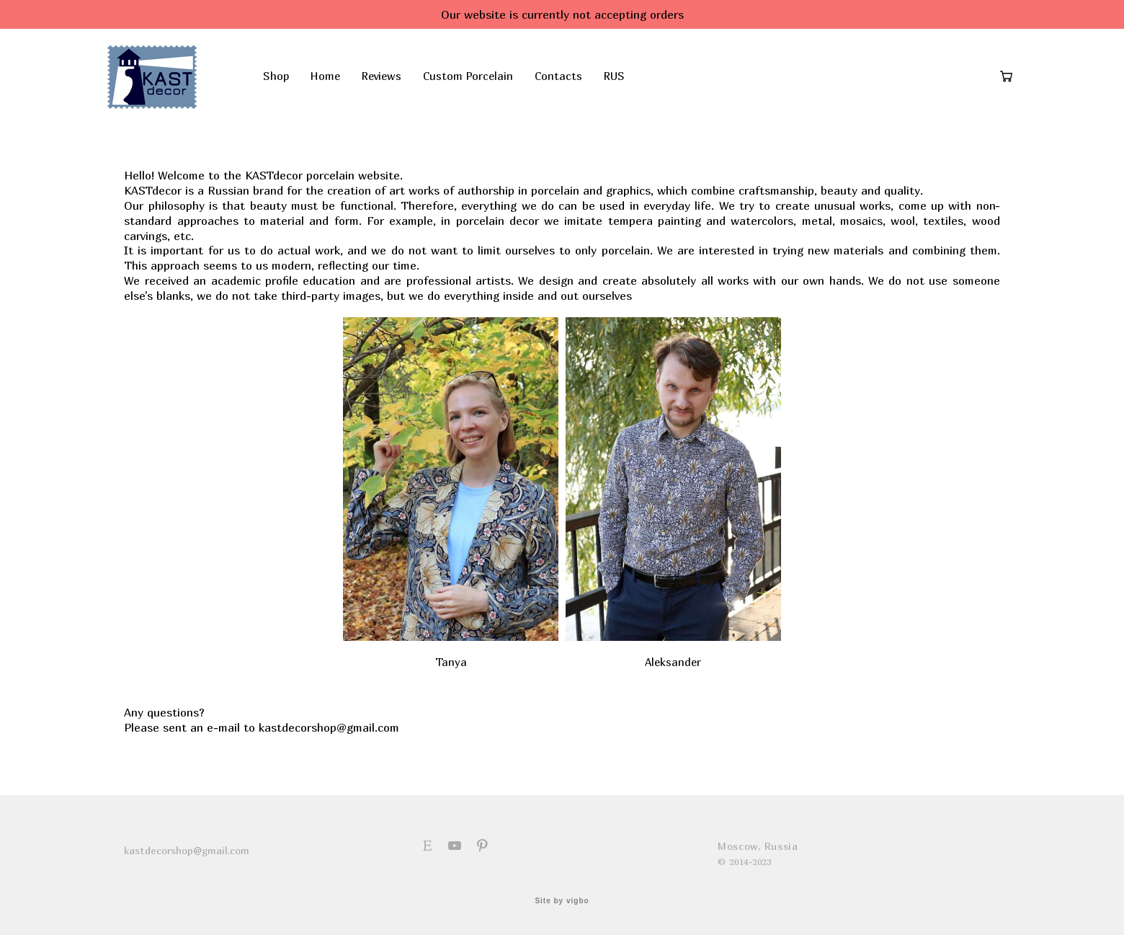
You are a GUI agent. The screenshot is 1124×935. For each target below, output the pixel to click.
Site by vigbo (562, 901)
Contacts (576, 84)
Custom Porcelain (486, 84)
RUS (632, 84)
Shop (294, 84)
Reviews (399, 84)
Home (343, 84)
